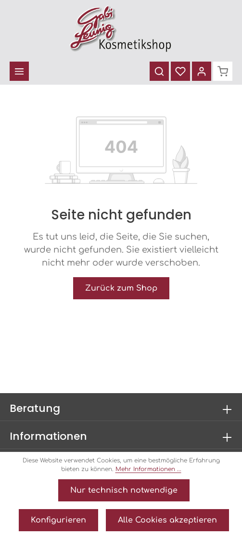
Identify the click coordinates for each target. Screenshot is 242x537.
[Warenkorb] (222, 71)
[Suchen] (159, 71)
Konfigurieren (58, 520)
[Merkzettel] (180, 71)
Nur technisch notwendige (124, 490)
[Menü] (19, 71)
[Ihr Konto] (201, 71)
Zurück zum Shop (121, 288)
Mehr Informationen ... (148, 469)
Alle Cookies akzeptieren (167, 520)
